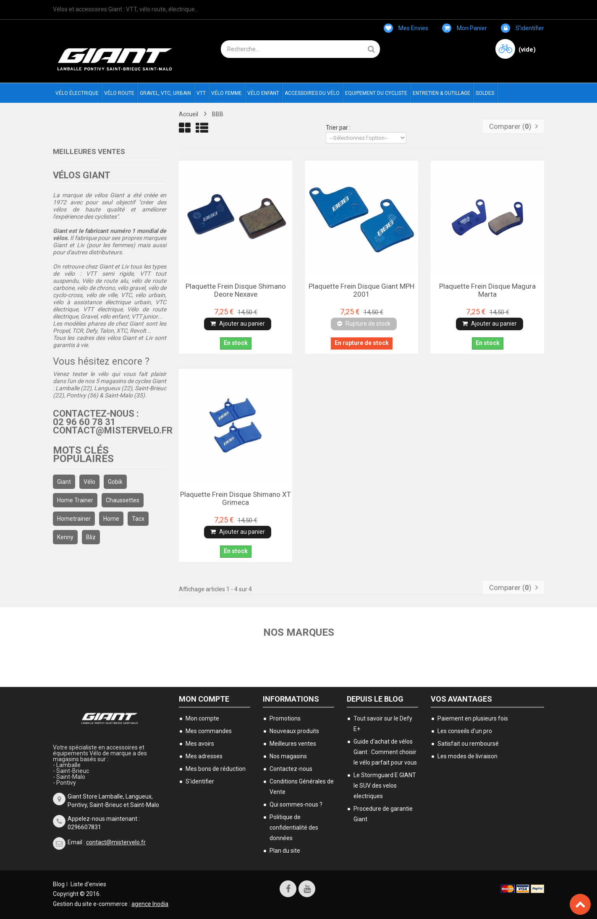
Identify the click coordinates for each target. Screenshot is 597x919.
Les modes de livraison (467, 756)
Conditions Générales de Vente (302, 786)
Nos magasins (288, 756)
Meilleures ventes (89, 151)
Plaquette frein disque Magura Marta (487, 290)
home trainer (75, 500)
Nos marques (298, 632)
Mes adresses (204, 756)
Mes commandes (209, 731)
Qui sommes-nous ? (296, 804)
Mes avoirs (200, 743)
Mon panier (464, 28)
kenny (65, 537)
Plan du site (285, 850)
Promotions (285, 718)
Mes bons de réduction (216, 768)
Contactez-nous (291, 768)
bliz (91, 537)
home (111, 518)
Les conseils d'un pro (464, 731)
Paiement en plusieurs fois (472, 718)
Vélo (89, 481)
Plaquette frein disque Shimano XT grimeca (235, 498)
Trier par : (338, 127)
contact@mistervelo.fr (116, 842)
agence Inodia (149, 904)
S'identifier (522, 28)
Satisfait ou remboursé (468, 743)
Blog (59, 884)
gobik (115, 481)
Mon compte (204, 698)
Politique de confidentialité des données (294, 827)
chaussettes (122, 500)
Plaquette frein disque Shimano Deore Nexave (236, 290)
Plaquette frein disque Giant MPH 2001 (361, 290)
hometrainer (74, 518)
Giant (64, 481)
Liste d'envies (88, 884)
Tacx (138, 518)
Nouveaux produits (294, 731)
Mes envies (406, 28)
